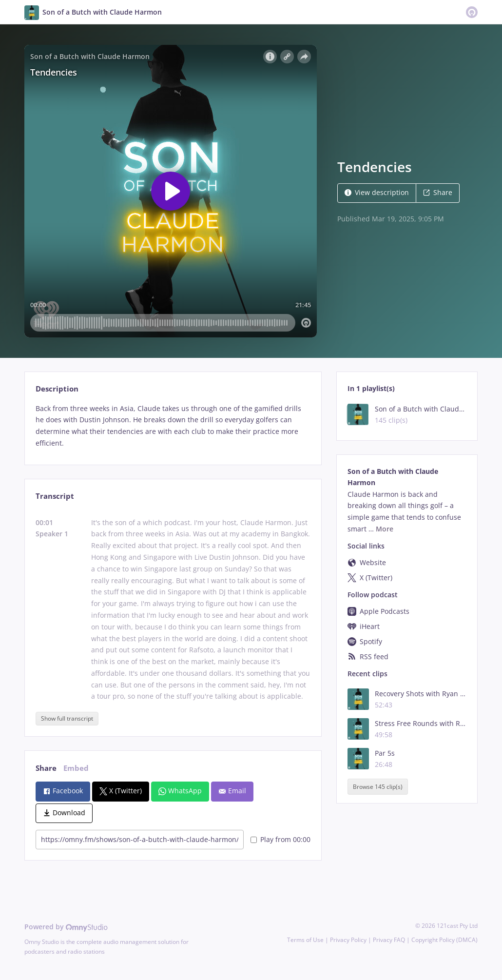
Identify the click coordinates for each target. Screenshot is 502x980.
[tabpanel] (173, 426)
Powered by (66, 926)
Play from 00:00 (280, 839)
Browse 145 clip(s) (378, 787)
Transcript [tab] (55, 496)
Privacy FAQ (389, 940)
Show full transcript (67, 718)
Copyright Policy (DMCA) (444, 940)
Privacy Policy (348, 940)
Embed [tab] (76, 768)
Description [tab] (57, 389)
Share (437, 192)
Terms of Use (305, 940)
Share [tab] (46, 768)
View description (377, 192)
